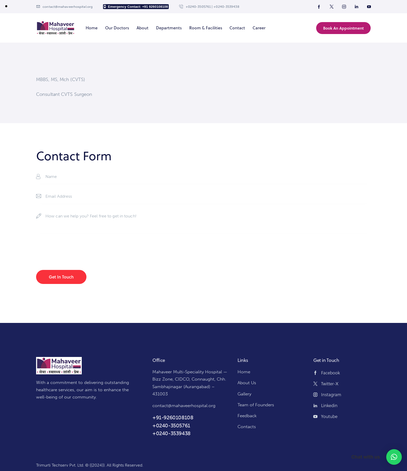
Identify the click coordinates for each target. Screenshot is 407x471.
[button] (394, 457)
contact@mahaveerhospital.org (183, 405)
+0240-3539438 (171, 433)
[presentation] (75, 252)
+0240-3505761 (171, 425)
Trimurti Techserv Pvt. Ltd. (60, 465)
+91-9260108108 (172, 417)
